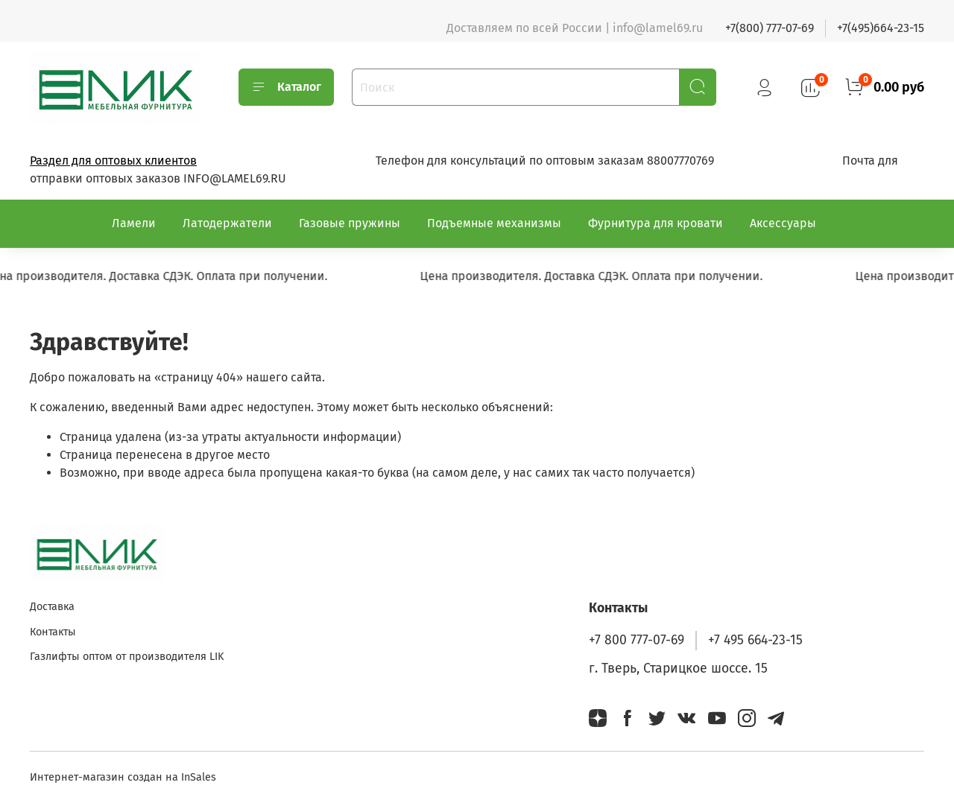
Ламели (134, 223)
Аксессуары (783, 223)
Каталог (286, 87)
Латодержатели (227, 223)
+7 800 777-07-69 (636, 640)
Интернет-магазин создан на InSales (123, 777)
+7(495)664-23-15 (880, 28)
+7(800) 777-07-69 (769, 28)
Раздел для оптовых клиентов (113, 160)
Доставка (52, 606)
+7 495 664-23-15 (755, 640)
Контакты (53, 632)
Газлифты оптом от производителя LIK (127, 656)
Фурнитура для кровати (655, 223)
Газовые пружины (349, 223)
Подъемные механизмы (494, 223)
